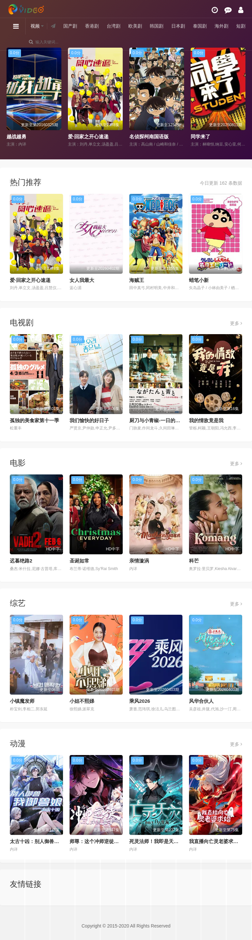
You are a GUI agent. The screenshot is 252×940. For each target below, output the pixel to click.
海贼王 (136, 280)
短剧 (240, 26)
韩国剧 (156, 26)
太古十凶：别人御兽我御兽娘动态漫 (49, 841)
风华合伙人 (201, 701)
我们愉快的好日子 (89, 420)
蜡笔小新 (199, 280)
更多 (236, 323)
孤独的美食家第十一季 (34, 420)
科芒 (194, 560)
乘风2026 (139, 701)
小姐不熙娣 (82, 701)
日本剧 (178, 26)
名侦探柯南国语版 (149, 136)
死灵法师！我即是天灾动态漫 (161, 841)
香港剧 (92, 26)
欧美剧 (135, 26)
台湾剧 (113, 26)
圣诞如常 (79, 560)
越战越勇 (16, 136)
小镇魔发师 (22, 701)
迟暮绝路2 (21, 560)
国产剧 (70, 26)
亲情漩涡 (139, 560)
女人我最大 (82, 280)
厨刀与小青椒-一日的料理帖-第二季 (167, 420)
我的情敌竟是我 (206, 420)
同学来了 (200, 136)
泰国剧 (200, 26)
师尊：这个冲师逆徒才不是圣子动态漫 (111, 841)
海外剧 (221, 26)
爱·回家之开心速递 (88, 136)
